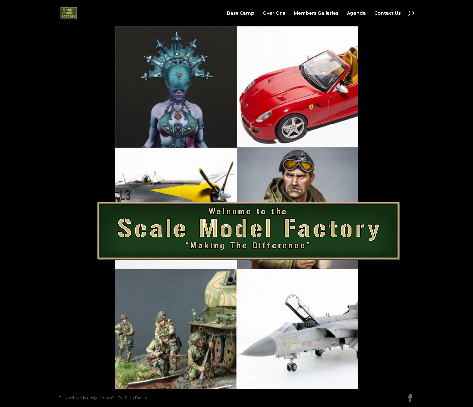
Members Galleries (316, 13)
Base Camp (240, 13)
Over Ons (274, 13)
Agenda (356, 13)
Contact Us (387, 13)
